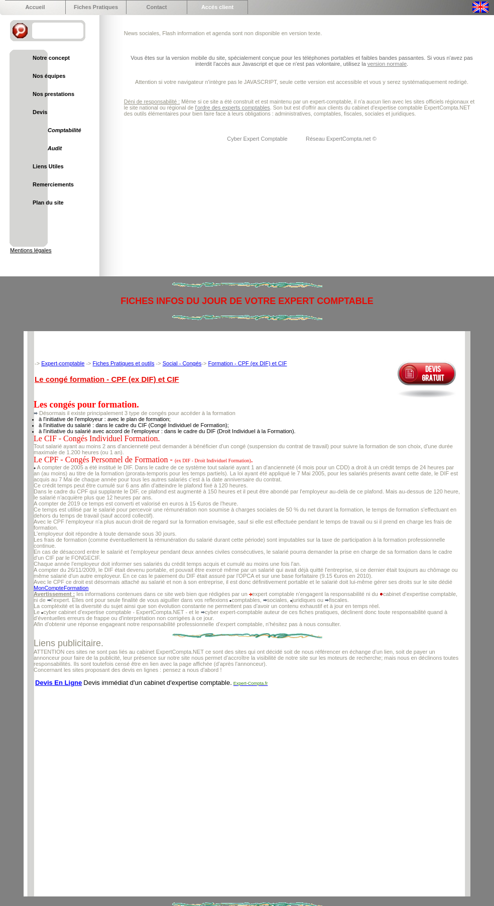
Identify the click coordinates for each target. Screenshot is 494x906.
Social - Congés (182, 363)
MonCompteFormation (61, 588)
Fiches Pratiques (96, 7)
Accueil (35, 7)
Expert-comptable (62, 363)
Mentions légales (31, 250)
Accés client (217, 7)
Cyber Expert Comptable (258, 139)
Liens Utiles (48, 166)
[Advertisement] (94, 786)
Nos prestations (53, 94)
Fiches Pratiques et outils (124, 363)
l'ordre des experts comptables (232, 108)
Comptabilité (64, 130)
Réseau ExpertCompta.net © (341, 139)
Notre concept (51, 58)
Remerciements (53, 184)
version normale (387, 64)
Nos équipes (49, 76)
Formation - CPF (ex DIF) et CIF (247, 363)
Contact (157, 7)
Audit (55, 148)
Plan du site (48, 202)
